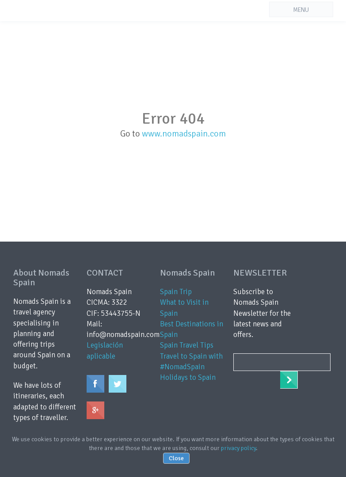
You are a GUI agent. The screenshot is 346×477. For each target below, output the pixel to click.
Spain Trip (176, 291)
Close (176, 458)
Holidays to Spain (188, 377)
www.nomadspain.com (184, 133)
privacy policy (238, 448)
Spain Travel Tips (186, 345)
